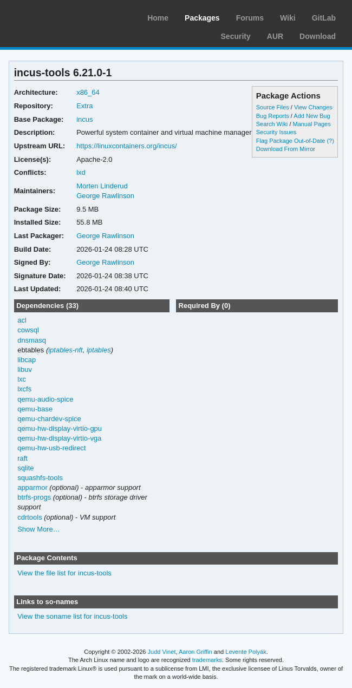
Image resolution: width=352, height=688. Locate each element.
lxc (21, 379)
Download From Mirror (285, 149)
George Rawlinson (105, 196)
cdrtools (29, 517)
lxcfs (24, 389)
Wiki (288, 18)
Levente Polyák (245, 651)
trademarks (207, 660)
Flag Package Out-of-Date (290, 140)
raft (22, 458)
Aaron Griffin (195, 651)
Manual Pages (311, 124)
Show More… (38, 529)
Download (317, 36)
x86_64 (88, 92)
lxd (81, 172)
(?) (330, 140)
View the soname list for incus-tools (72, 616)
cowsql (28, 330)
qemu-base (35, 409)
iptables (99, 350)
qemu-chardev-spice (49, 419)
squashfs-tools (40, 478)
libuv (24, 369)
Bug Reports (272, 116)
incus (84, 119)
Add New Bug (312, 116)
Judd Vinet (162, 651)
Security (236, 36)
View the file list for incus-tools (64, 573)
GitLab (324, 18)
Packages (202, 18)
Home (157, 18)
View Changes (313, 107)
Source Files (272, 107)
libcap (26, 360)
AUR (275, 36)
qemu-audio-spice (45, 399)
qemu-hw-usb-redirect (51, 448)
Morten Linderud (102, 186)
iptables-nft (65, 350)
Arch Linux (59, 16)
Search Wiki (272, 124)
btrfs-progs (34, 497)
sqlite (25, 468)
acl (22, 320)
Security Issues (276, 132)
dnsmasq (31, 340)
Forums (250, 18)
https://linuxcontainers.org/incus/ (126, 146)
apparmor (32, 487)
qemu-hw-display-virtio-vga (59, 438)
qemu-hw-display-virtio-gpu (59, 428)
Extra (84, 106)
